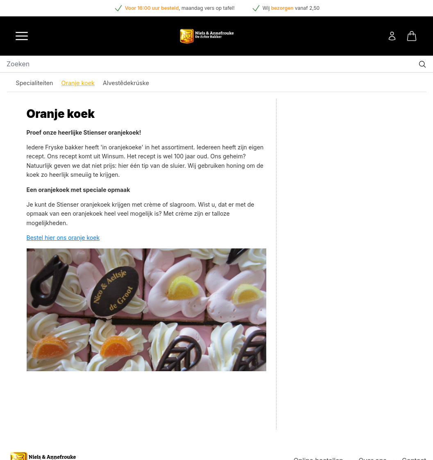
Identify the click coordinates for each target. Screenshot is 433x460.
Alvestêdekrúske (126, 82)
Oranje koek (78, 82)
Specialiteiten (34, 82)
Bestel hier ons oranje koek (63, 237)
